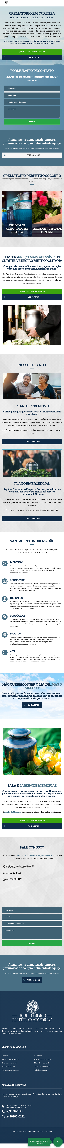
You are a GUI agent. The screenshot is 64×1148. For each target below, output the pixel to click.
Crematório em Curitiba (43, 1064)
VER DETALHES (22, 443)
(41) (13, 877)
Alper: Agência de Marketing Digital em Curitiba (35, 1136)
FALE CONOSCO (22, 156)
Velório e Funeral (40, 1074)
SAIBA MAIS (31, 708)
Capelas (5, 1060)
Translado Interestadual (10, 1074)
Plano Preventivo (8, 1071)
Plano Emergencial (41, 1067)
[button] (4, 217)
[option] (17, 215)
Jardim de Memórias (12, 816)
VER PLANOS (21, 57)
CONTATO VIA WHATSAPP (32, 52)
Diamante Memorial (9, 1067)
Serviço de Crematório (10, 1064)
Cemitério (38, 1060)
